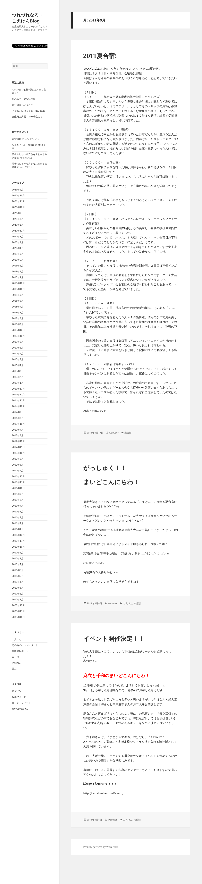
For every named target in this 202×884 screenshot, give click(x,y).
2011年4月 (17, 523)
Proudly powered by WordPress (100, 847)
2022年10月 (18, 195)
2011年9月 (17, 494)
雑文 (14, 668)
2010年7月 (17, 564)
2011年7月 (17, 505)
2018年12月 (18, 283)
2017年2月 (17, 377)
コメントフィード (21, 702)
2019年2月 (17, 271)
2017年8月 (17, 347)
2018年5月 (17, 312)
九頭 (40, 145)
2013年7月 (17, 429)
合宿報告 (16, 139)
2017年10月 (18, 336)
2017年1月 (17, 382)
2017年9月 (17, 341)
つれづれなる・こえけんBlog (27, 18)
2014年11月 (18, 400)
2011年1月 (17, 529)
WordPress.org (20, 708)
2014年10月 (18, 406)
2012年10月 (18, 453)
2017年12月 (18, 330)
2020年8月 (17, 236)
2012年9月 (17, 458)
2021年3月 (17, 219)
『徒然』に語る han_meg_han (28, 110)
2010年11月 (18, 541)
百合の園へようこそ (22, 104)
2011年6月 (17, 511)
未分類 (15, 657)
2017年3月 (17, 371)
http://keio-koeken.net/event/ (103, 793)
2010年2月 (17, 593)
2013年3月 (17, 435)
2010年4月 (17, 582)
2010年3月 (17, 587)
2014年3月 (17, 418)
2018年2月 (17, 324)
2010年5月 (17, 576)
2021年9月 (17, 213)
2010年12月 (18, 535)
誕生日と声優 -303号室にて (27, 116)
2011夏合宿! (100, 56)
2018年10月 (18, 289)
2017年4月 (17, 365)
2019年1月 (17, 277)
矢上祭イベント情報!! (23, 145)
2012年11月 (18, 447)
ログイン (16, 691)
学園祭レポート (20, 651)
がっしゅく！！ (105, 468)
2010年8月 (17, 558)
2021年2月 (17, 224)
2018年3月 (17, 318)
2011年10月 (18, 488)
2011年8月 (17, 499)
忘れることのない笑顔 (23, 99)
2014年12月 (18, 394)
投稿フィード (19, 697)
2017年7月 (17, 353)
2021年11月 (18, 201)
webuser (114, 432)
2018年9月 (17, 295)
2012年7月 (17, 470)
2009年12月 (18, 605)
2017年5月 (17, 359)
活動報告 (16, 662)
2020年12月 (18, 230)
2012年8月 (17, 464)
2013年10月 (18, 423)
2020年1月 (17, 248)
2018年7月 (17, 306)
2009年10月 (18, 617)
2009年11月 (18, 611)
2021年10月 (18, 207)
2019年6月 (17, 259)
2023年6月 (17, 189)
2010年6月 (17, 570)
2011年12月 (18, 476)
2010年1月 (17, 599)
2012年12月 (18, 441)
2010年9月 (17, 552)
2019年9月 (17, 254)
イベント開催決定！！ (114, 638)
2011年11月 (18, 482)
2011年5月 (17, 517)
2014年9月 (17, 412)
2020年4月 (17, 242)
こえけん (16, 639)
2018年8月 (17, 300)
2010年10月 (18, 546)
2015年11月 (18, 388)
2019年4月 (17, 265)
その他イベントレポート (25, 645)
